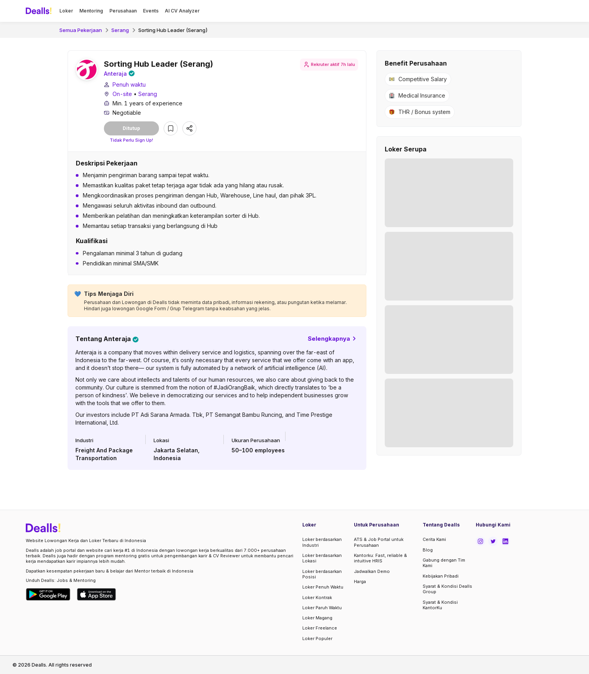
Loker (66, 11)
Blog (428, 550)
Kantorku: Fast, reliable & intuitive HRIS (380, 558)
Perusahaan (123, 11)
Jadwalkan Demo (372, 571)
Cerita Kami (434, 539)
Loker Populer (317, 638)
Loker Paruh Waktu (322, 607)
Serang (120, 30)
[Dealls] (40, 11)
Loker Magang (317, 618)
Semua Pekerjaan (80, 30)
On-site (122, 95)
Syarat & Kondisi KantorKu (440, 604)
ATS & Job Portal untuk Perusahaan (378, 542)
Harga (360, 581)
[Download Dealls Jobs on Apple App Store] (96, 594)
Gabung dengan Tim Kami (444, 562)
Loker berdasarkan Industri (322, 542)
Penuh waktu (129, 85)
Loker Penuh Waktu (322, 587)
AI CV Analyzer (182, 11)
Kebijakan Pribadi (441, 576)
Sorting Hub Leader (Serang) (173, 30)
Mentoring (91, 11)
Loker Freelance (319, 628)
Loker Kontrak (317, 597)
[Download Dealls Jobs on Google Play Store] (48, 594)
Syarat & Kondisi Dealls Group (447, 588)
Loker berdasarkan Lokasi (322, 558)
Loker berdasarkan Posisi (322, 574)
